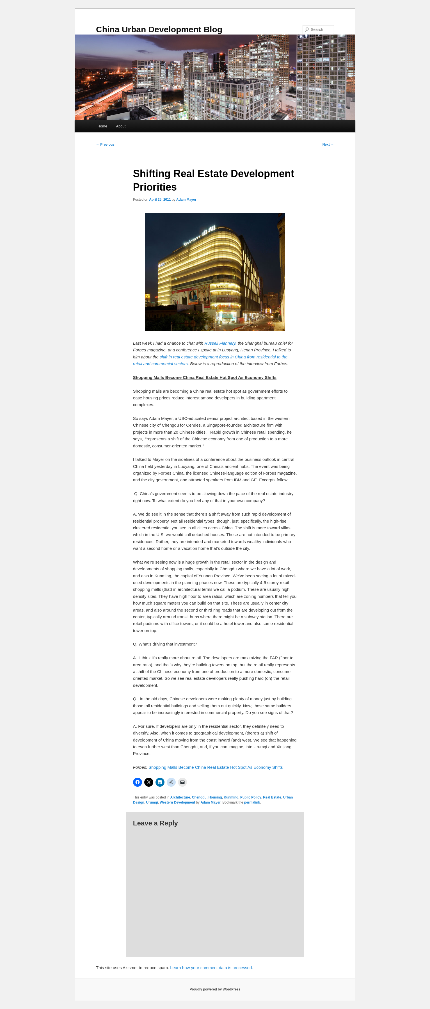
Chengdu (199, 797)
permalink (252, 802)
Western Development (177, 802)
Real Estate (272, 797)
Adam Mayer (186, 200)
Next (328, 145)
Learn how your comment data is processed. (211, 967)
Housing (215, 797)
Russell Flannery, (220, 343)
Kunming (231, 797)
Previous (105, 145)
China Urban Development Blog (159, 29)
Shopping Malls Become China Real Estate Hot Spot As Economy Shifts (215, 767)
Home (102, 126)
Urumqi (152, 802)
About (120, 126)
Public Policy (250, 797)
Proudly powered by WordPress (214, 989)
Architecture (180, 797)
